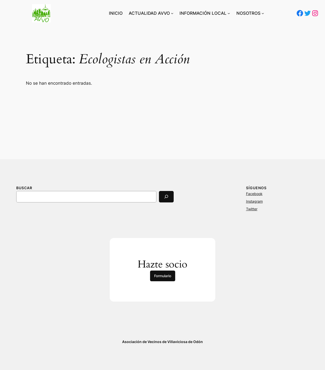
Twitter (251, 209)
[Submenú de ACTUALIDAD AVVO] (172, 13)
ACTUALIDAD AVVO (149, 13)
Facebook (254, 193)
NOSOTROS (248, 13)
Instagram (254, 201)
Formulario (162, 276)
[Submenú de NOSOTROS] (263, 13)
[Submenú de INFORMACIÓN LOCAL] (229, 13)
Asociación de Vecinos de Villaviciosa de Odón (162, 341)
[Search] (166, 196)
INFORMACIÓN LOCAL (203, 13)
